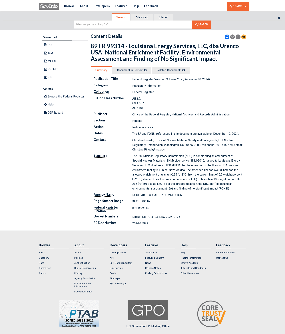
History (78, 273)
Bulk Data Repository (121, 262)
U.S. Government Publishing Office (148, 314)
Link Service (116, 267)
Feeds (113, 273)
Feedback (151, 6)
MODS (50, 61)
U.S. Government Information (83, 285)
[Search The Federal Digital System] (201, 25)
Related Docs (170, 70)
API (112, 257)
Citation (163, 17)
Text (48, 53)
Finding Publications (156, 273)
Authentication (82, 262)
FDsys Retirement (83, 291)
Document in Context (132, 70)
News (148, 262)
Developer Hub (118, 252)
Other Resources (190, 273)
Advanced (142, 17)
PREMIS (51, 69)
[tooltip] (145, 70)
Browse (69, 6)
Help (136, 6)
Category (44, 257)
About (84, 6)
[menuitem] (54, 252)
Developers (102, 6)
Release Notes (153, 267)
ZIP (48, 77)
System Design (118, 283)
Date (41, 262)
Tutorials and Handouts (193, 267)
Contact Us (222, 257)
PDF (48, 45)
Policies (78, 257)
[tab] (121, 17)
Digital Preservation (85, 267)
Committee (45, 267)
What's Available (189, 262)
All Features (151, 252)
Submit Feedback (225, 252)
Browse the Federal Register (64, 96)
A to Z (42, 252)
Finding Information (191, 257)
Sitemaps (115, 278)
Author (42, 273)
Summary (101, 70)
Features (121, 6)
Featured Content (154, 257)
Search (120, 17)
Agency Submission (84, 278)
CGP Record (53, 112)
